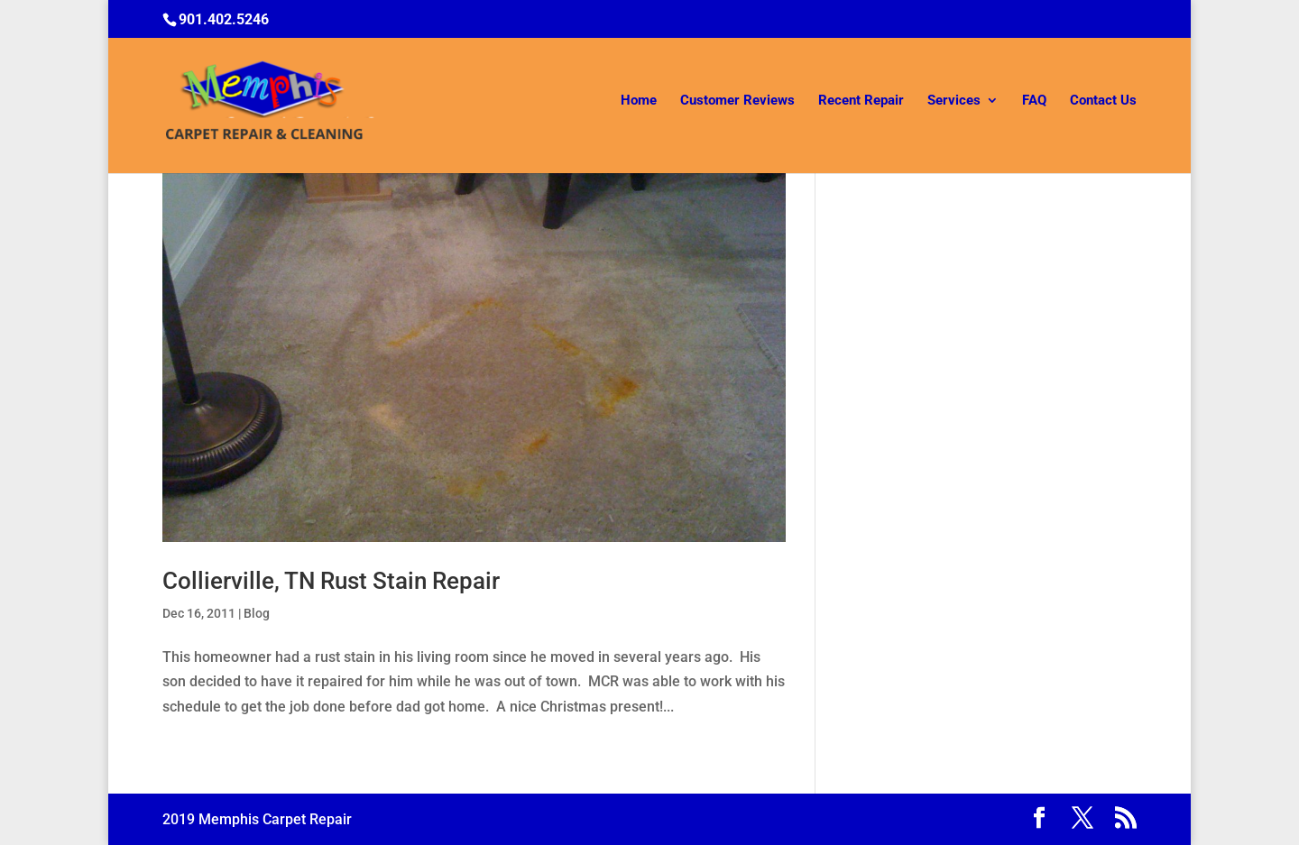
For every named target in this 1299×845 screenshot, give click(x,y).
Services (954, 101)
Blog (257, 613)
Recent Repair (861, 101)
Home (639, 101)
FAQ (1034, 101)
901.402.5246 (224, 19)
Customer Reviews (737, 101)
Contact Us (1103, 101)
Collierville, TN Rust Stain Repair (331, 580)
